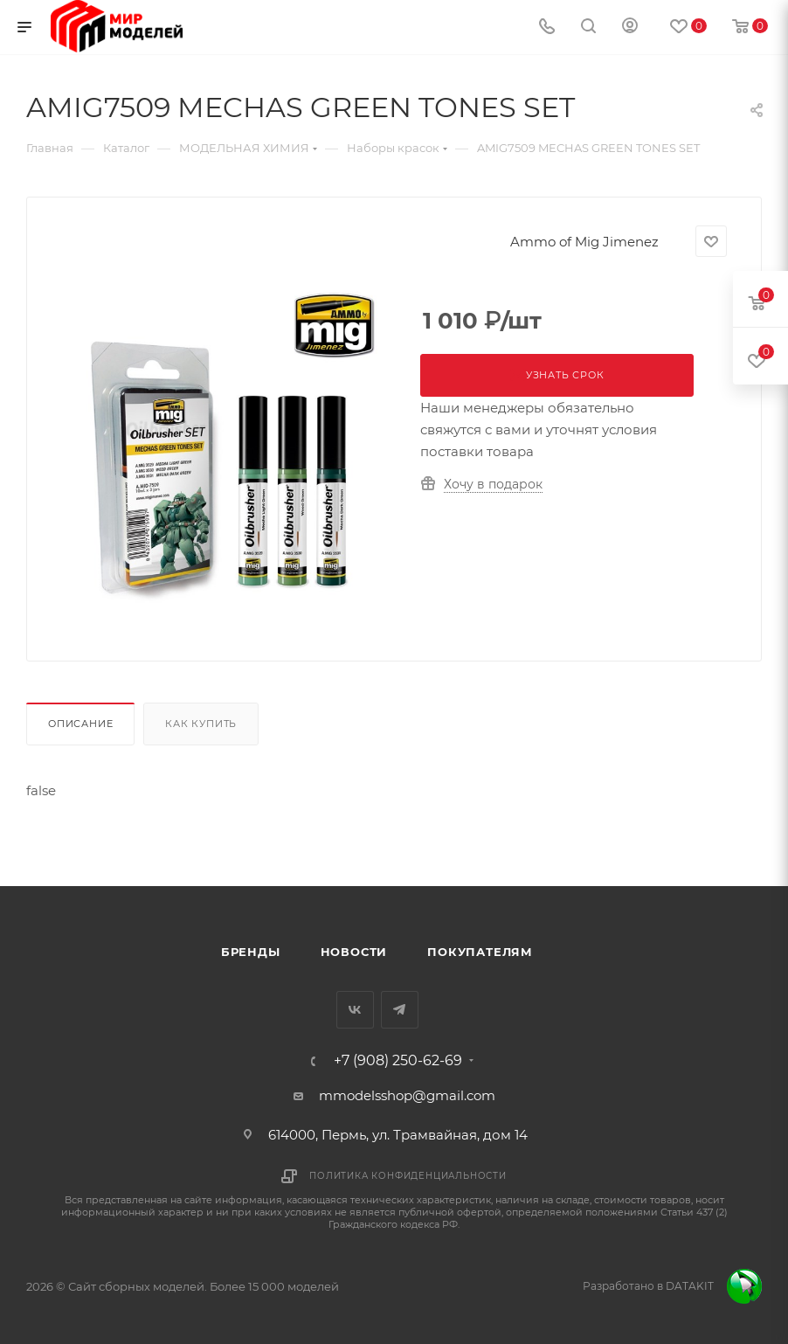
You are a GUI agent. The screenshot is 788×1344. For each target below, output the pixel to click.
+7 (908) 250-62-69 (398, 1061)
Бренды (250, 952)
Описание (80, 723)
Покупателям (480, 952)
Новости (354, 952)
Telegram (399, 1010)
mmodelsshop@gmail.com (407, 1095)
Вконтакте (355, 1010)
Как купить (201, 723)
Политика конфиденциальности (408, 1175)
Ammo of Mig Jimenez (584, 241)
